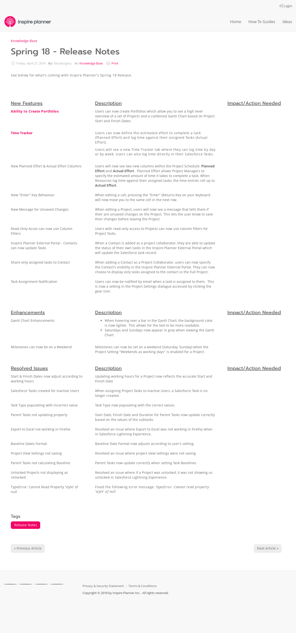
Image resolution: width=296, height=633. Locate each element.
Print (114, 63)
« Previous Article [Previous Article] (28, 548)
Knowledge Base (24, 40)
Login (285, 6)
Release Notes (25, 525)
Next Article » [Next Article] (267, 548)
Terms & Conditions (143, 586)
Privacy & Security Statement (103, 586)
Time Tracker (21, 133)
